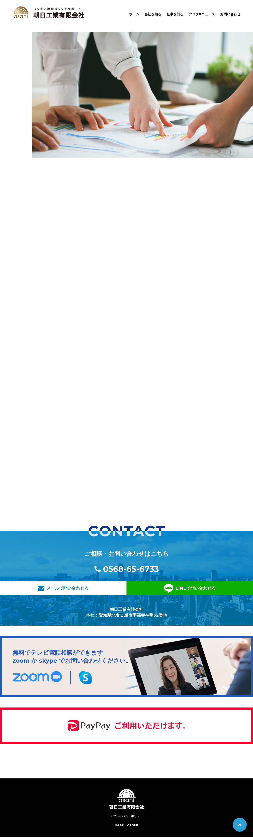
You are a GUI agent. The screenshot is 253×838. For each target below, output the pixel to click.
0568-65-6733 (131, 570)
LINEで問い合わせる (167, 588)
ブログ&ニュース (202, 14)
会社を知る (152, 14)
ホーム (134, 14)
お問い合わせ (230, 14)
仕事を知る (175, 14)
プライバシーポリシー (128, 817)
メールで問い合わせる (92, 588)
